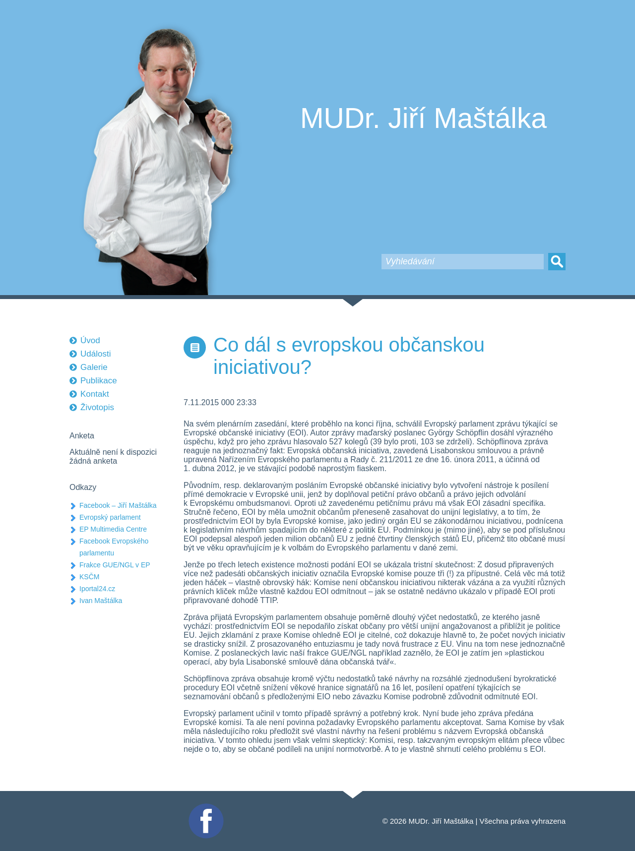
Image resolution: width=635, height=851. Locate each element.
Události (95, 354)
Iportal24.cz (97, 589)
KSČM (89, 577)
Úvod (90, 340)
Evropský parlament (110, 517)
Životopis (97, 407)
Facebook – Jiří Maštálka (118, 505)
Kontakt (94, 394)
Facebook (205, 807)
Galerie (94, 367)
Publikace (98, 380)
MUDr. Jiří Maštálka (423, 118)
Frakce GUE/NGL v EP (114, 565)
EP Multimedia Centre (113, 529)
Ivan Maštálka (100, 601)
